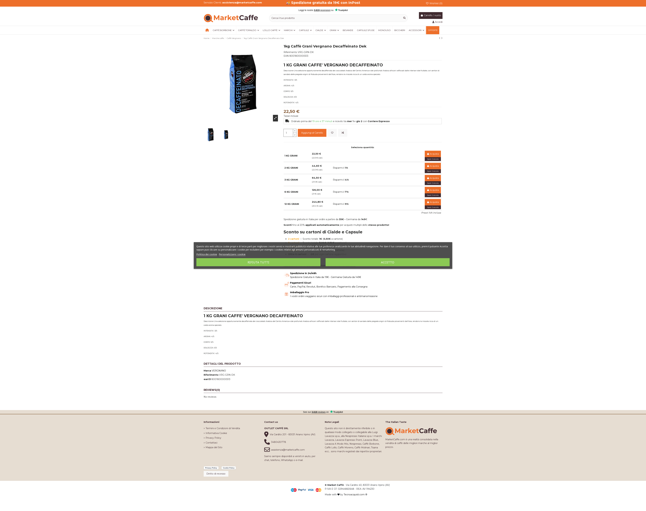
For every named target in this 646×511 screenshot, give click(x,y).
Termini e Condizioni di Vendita (223, 428)
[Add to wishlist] (332, 133)
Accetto (387, 262)
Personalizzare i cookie (232, 254)
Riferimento (211, 374)
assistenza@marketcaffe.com (288, 449)
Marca (207, 370)
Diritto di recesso (215, 473)
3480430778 (278, 442)
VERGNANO (219, 370)
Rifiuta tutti (258, 262)
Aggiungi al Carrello (312, 132)
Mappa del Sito (214, 447)
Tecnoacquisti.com (354, 494)
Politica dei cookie (206, 254)
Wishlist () (434, 3)
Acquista (433, 154)
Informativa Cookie (216, 433)
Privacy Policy (213, 437)
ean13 (207, 379)
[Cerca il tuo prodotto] (404, 18)
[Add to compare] (342, 133)
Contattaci (211, 442)
